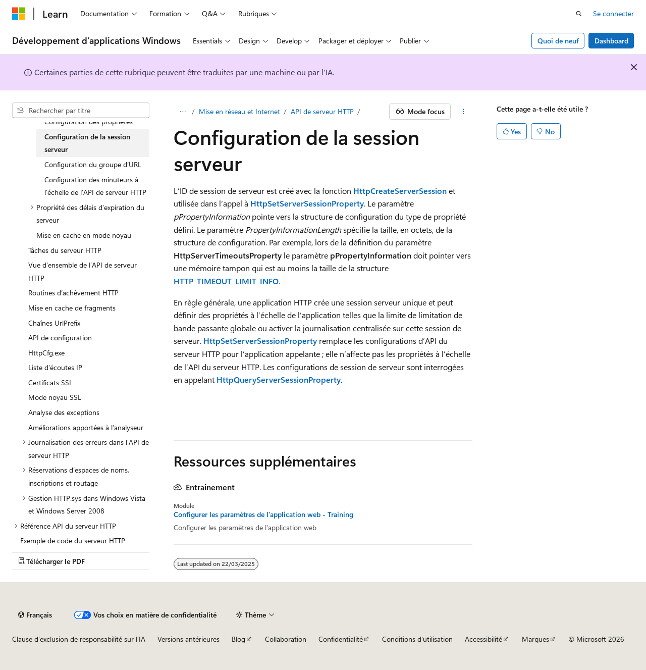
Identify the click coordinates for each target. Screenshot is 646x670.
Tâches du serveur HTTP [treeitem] (64, 250)
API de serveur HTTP (322, 111)
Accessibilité (483, 639)
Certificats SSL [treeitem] (50, 382)
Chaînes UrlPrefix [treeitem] (54, 323)
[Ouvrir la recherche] (579, 14)
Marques (535, 639)
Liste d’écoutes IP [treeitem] (55, 367)
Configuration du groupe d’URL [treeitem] (92, 164)
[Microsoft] (18, 13)
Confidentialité (340, 639)
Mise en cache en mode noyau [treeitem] (83, 235)
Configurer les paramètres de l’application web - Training (263, 514)
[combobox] (80, 110)
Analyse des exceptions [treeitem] (63, 412)
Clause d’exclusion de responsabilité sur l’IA (78, 639)
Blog (238, 639)
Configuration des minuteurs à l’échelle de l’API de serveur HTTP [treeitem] (95, 186)
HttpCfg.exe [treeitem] (46, 352)
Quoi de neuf (558, 40)
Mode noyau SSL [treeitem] (54, 397)
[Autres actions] (463, 112)
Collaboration (285, 639)
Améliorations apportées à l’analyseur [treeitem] (85, 427)
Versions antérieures (188, 639)
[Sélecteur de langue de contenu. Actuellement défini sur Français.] (35, 615)
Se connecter (613, 13)
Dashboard (611, 40)
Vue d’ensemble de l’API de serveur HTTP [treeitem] (82, 271)
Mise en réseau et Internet (239, 111)
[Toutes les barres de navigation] (182, 112)
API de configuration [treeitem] (60, 337)
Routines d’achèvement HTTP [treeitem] (73, 292)
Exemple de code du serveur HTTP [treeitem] (72, 540)
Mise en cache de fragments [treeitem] (72, 308)
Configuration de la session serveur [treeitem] (87, 143)
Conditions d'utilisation (417, 639)
